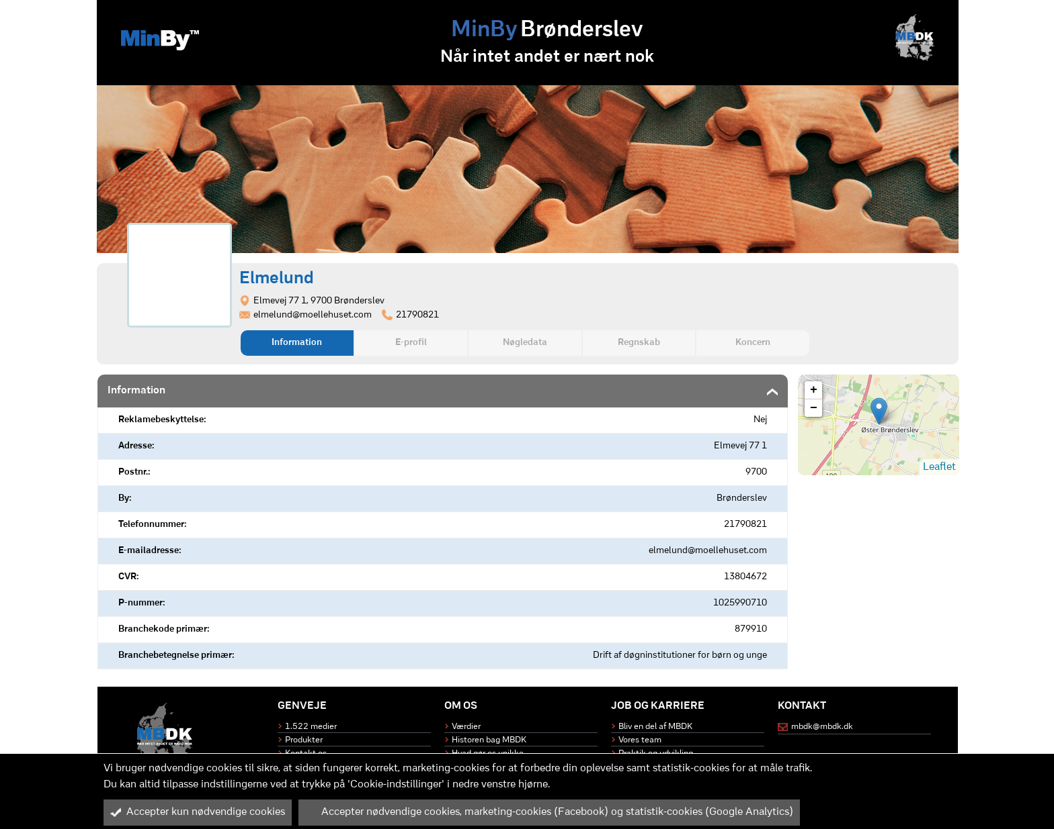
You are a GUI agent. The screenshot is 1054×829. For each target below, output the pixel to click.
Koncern (752, 343)
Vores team (639, 740)
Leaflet (939, 467)
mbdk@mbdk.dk (822, 726)
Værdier (466, 726)
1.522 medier (311, 726)
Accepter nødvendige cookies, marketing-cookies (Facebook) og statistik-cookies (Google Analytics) (549, 812)
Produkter (304, 740)
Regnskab (639, 343)
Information (297, 343)
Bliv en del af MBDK (655, 726)
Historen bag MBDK (489, 740)
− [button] (813, 408)
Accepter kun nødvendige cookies (197, 812)
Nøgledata (525, 343)
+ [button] (813, 390)
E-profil (411, 343)
